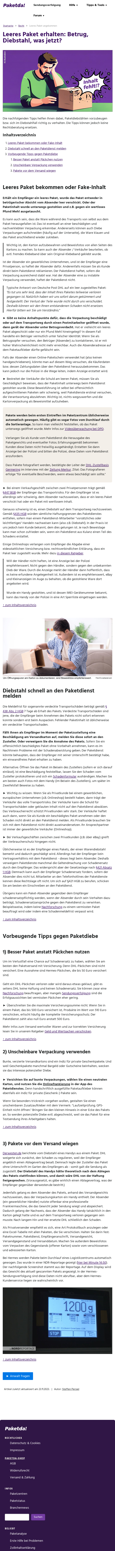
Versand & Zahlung (22, 1477)
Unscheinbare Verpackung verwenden (38, 165)
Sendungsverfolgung (47, 5)
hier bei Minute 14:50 (91, 1262)
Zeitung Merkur (60, 469)
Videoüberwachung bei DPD (84, 429)
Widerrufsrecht (19, 1471)
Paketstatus (17, 1501)
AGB (13, 1464)
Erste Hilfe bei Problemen (26, 1541)
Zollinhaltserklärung (22, 1548)
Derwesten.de (12, 1153)
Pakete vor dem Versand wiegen (34, 171)
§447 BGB (9, 492)
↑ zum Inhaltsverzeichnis (19, 605)
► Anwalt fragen (18, 1376)
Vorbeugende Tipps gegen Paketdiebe (33, 154)
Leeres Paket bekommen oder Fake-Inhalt (35, 143)
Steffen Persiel (70, 1389)
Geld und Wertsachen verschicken (68, 1031)
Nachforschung (52, 907)
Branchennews (19, 1508)
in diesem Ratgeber (70, 553)
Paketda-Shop (15, 1458)
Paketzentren (18, 1494)
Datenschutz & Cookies (25, 1443)
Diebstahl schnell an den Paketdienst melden (37, 149)
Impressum (17, 1450)
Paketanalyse (18, 1534)
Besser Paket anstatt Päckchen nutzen (38, 159)
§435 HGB (19, 514)
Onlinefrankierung (56, 1084)
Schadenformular (65, 776)
